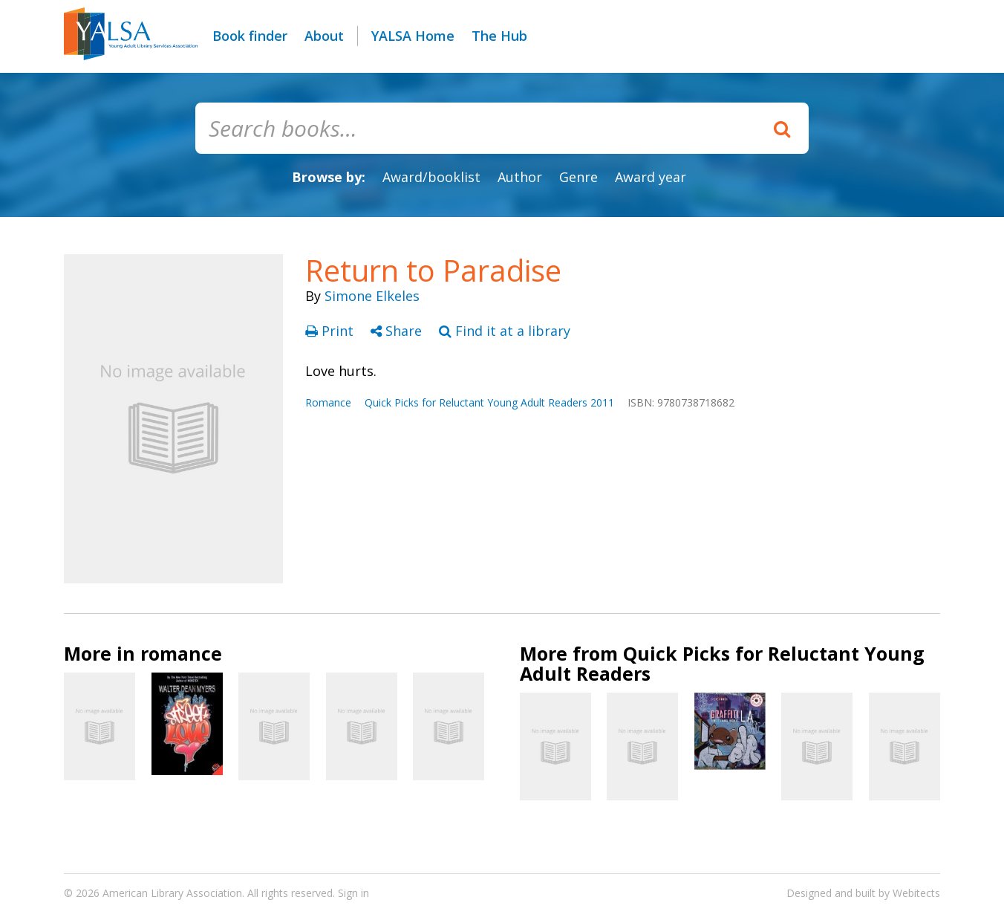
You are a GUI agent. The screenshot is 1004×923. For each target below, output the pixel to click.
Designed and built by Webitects (863, 893)
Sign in (353, 893)
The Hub (499, 36)
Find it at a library (504, 331)
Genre (578, 177)
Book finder (249, 36)
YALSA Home (412, 36)
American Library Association (172, 893)
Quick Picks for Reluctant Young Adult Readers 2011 (489, 402)
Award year (650, 177)
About (324, 36)
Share (398, 331)
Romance (328, 402)
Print (331, 331)
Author (520, 177)
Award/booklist (431, 177)
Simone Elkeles (372, 296)
